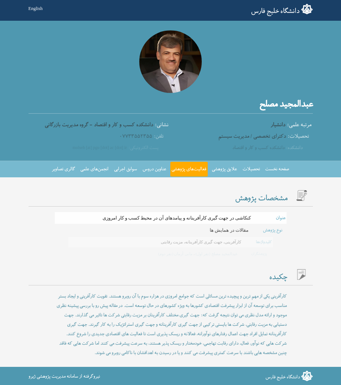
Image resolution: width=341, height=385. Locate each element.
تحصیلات (251, 169)
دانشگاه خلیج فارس (275, 11)
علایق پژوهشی (224, 169)
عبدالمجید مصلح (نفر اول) (215, 254)
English (36, 8)
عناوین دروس (154, 169)
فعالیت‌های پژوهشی (188, 169)
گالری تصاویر (63, 169)
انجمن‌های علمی (94, 169)
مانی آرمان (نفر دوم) (175, 254)
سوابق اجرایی (125, 169)
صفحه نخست (277, 169)
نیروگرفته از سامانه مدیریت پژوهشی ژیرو (64, 376)
